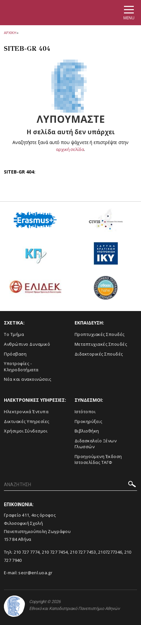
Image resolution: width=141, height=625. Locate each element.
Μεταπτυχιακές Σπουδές (101, 344)
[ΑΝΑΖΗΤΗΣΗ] (70, 485)
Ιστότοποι (85, 411)
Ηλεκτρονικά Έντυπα (26, 411)
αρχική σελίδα (70, 149)
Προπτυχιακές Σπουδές (100, 334)
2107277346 (110, 552)
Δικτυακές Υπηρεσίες (26, 421)
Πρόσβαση (15, 354)
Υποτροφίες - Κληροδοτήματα (21, 366)
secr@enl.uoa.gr (35, 573)
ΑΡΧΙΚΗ (10, 32)
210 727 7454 (55, 552)
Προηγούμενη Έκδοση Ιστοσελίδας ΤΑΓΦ (98, 459)
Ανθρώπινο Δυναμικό (27, 344)
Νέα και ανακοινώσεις (27, 379)
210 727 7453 (83, 552)
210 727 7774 (27, 552)
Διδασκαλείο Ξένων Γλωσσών (96, 443)
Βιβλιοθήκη (87, 431)
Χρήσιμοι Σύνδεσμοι (25, 431)
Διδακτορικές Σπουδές (99, 354)
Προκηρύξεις (88, 421)
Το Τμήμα (14, 334)
